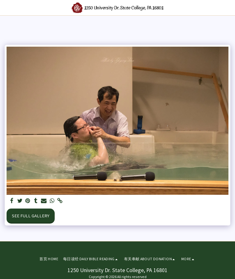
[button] (7, 7)
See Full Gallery (30, 216)
